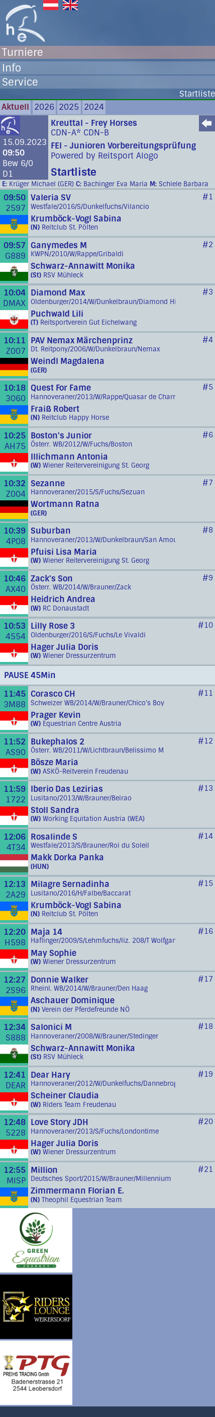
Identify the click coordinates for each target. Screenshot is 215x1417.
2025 (69, 107)
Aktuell (15, 107)
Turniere (22, 52)
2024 (94, 107)
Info (11, 67)
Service (20, 82)
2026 (44, 107)
